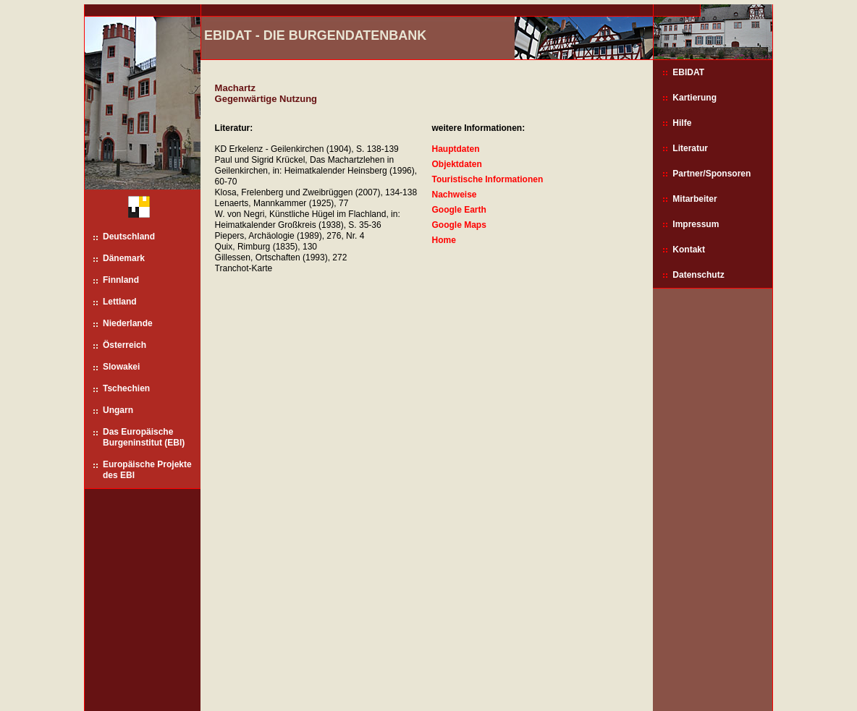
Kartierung (694, 98)
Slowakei (121, 367)
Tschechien (126, 388)
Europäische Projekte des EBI (147, 469)
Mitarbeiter (694, 199)
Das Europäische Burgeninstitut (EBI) (144, 437)
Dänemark (124, 258)
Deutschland (129, 236)
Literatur (690, 148)
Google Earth (458, 210)
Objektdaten (456, 164)
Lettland (120, 302)
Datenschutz (698, 275)
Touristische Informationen (487, 179)
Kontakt (688, 249)
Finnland (121, 280)
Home (443, 240)
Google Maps (458, 225)
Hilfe (681, 123)
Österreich (124, 345)
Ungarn (118, 410)
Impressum (695, 224)
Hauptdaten (455, 149)
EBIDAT (688, 72)
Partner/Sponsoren (711, 174)
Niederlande (128, 323)
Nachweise (453, 195)
